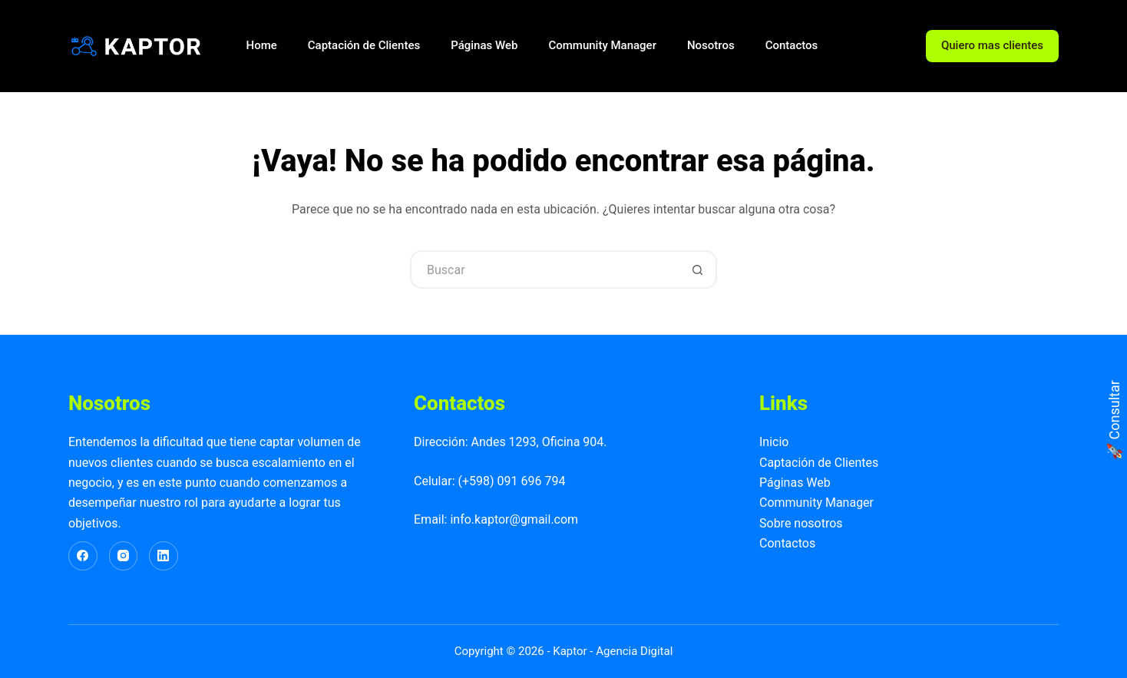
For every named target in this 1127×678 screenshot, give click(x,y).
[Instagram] (123, 556)
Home (261, 45)
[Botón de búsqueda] (698, 269)
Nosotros (711, 45)
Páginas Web (484, 45)
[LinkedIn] (163, 556)
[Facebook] (82, 556)
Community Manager (602, 45)
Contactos (791, 45)
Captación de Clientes (364, 45)
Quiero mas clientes (992, 45)
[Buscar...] (544, 269)
